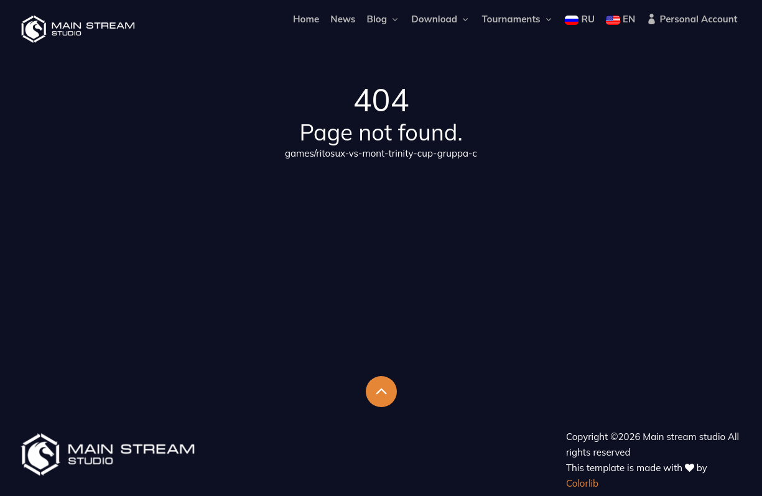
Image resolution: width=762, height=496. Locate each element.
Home (306, 19)
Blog (384, 19)
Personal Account (691, 19)
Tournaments (517, 19)
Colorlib (582, 483)
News (342, 19)
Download (440, 19)
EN (620, 19)
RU (580, 19)
